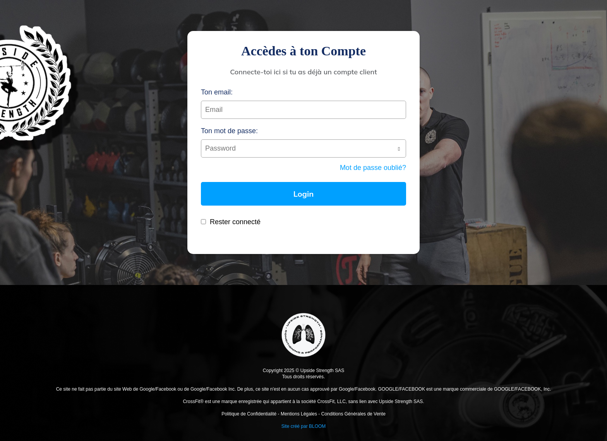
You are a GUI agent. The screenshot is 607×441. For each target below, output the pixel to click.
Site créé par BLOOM (303, 426)
